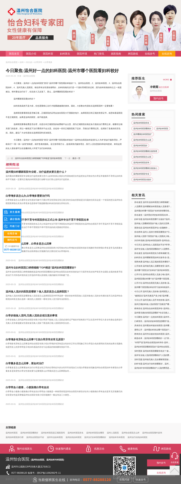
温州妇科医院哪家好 (142, 128)
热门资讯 (99, 53)
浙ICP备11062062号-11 (49, 473)
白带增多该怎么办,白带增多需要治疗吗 (28, 195)
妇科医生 (65, 53)
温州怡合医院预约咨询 (152, 433)
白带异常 (38, 62)
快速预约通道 (63, 448)
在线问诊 (124, 479)
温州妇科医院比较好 (142, 179)
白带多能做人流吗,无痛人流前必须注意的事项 (31, 315)
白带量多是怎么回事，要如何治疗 (25, 363)
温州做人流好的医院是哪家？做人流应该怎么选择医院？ (37, 291)
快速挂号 (141, 479)
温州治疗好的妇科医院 (137, 437)
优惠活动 (99, 448)
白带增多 (48, 62)
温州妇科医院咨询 (141, 162)
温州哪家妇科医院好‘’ (142, 134)
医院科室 (48, 53)
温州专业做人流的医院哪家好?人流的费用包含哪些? (157, 355)
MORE (166, 79)
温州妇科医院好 (140, 145)
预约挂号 (158, 98)
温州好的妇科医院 (73, 437)
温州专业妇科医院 (55, 437)
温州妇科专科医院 (117, 437)
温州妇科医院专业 (141, 174)
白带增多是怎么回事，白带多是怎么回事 (28, 243)
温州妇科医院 (162, 128)
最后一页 (76, 158)
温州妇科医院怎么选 (142, 140)
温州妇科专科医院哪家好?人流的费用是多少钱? (155, 368)
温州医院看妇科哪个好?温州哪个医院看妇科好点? (156, 279)
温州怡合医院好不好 (35, 437)
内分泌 (29, 62)
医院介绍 (31, 53)
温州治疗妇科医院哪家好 (95, 437)
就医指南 (116, 53)
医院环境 (82, 53)
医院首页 (14, 53)
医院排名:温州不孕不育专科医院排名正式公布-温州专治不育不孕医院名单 (47, 219)
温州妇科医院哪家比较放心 (145, 168)
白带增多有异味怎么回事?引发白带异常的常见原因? (35, 339)
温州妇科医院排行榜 (14, 437)
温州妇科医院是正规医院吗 (53, 433)
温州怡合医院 (12, 62)
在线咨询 (167, 53)
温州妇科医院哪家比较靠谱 (145, 151)
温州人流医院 (113, 433)
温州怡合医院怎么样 (130, 433)
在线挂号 (150, 53)
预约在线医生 (24, 448)
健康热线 (133, 448)
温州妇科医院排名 (141, 123)
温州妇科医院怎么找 (142, 157)
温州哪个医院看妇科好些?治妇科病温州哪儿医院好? (157, 287)
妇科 (22, 62)
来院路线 (133, 53)
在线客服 (175, 462)
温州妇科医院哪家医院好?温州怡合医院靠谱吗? (155, 347)
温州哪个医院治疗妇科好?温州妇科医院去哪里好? (156, 270)
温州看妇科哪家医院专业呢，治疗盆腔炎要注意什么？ (36, 171)
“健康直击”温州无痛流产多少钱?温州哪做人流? (154, 296)
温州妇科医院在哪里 (95, 433)
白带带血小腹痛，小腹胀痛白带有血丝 (27, 387)
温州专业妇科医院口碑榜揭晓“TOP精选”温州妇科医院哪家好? (41, 267)
